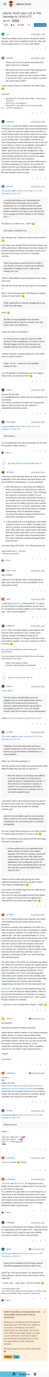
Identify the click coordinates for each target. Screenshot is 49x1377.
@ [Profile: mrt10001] (6, 736)
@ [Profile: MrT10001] (19, 1183)
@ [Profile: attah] (4, 630)
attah (8, 599)
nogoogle (10, 122)
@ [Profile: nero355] (6, 126)
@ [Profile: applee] (5, 426)
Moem (9, 1249)
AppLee (9, 390)
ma (8, 34)
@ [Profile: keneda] (5, 1162)
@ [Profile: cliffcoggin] (6, 1253)
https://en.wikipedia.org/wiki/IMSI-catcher (25, 718)
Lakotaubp (11, 1073)
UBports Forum (23, 4)
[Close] (44, 1311)
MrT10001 (10, 472)
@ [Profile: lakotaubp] (6, 1115)
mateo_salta (11, 570)
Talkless (10, 1019)
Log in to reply (40, 25)
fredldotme (11, 626)
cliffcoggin (11, 1223)
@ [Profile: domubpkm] (7, 691)
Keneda (9, 1111)
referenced (26, 463)
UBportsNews (16, 463)
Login (16, 1357)
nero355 (10, 58)
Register (8, 1357)
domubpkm (11, 422)
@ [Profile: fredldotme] (16, 603)
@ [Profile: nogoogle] (6, 191)
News (15, 20)
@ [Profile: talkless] (6, 1078)
